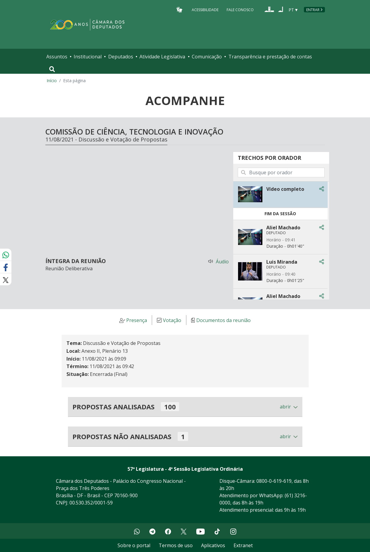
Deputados (120, 56)
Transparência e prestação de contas (270, 56)
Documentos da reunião (223, 320)
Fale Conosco (240, 9)
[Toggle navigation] (52, 69)
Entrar (313, 9)
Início (52, 80)
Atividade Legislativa (162, 56)
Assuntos (56, 56)
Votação (172, 320)
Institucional (88, 56)
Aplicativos (213, 545)
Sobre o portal (134, 545)
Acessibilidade (205, 9)
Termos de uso (176, 545)
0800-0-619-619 (274, 481)
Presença (136, 320)
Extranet (243, 545)
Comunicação (207, 56)
